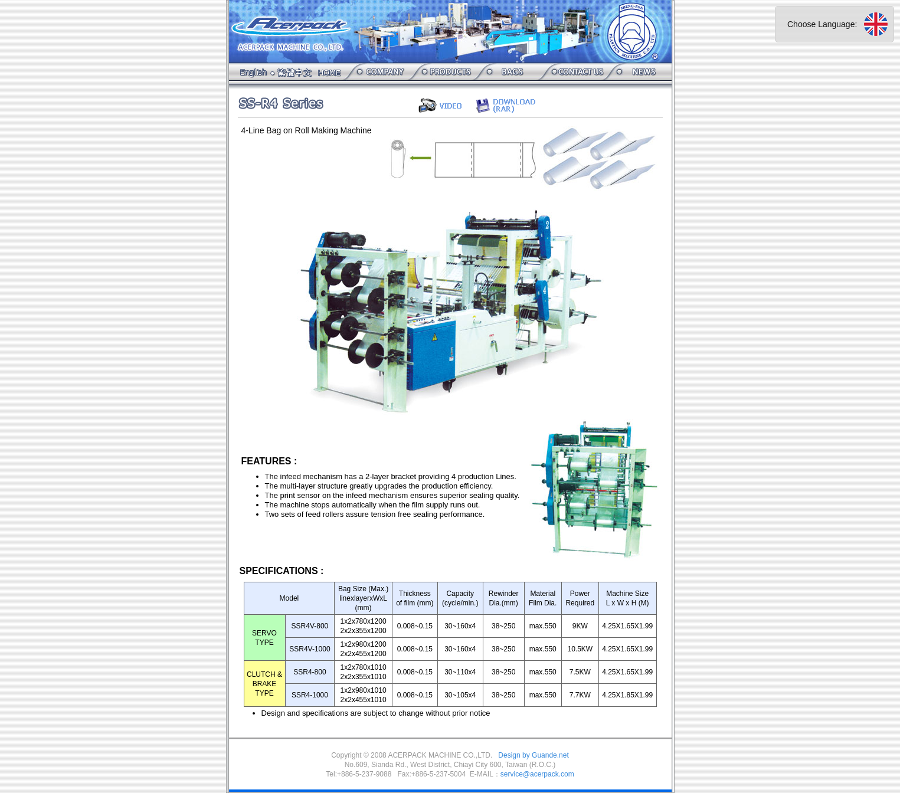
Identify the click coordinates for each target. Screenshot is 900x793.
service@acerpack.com (537, 774)
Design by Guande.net (533, 755)
